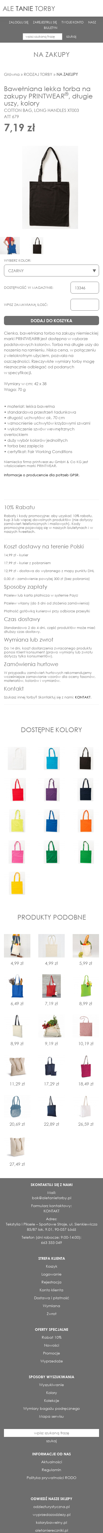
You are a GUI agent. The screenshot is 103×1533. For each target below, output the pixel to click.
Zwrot (52, 1313)
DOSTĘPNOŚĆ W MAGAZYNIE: (28, 287)
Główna (12, 74)
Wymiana (51, 1305)
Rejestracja (51, 1281)
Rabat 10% (52, 1337)
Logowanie (51, 1274)
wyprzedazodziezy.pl (52, 1514)
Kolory (51, 1392)
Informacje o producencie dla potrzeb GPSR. (41, 475)
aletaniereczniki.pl (51, 1530)
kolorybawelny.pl (51, 1522)
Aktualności (51, 1461)
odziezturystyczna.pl (51, 1506)
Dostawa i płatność (51, 1297)
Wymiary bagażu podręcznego (51, 1408)
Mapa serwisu (51, 1416)
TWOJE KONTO (72, 22)
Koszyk (51, 1266)
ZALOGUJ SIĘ (18, 22)
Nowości (51, 1345)
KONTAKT (83, 697)
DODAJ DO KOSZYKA (51, 320)
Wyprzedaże (51, 1360)
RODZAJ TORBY (38, 74)
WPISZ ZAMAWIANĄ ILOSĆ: (26, 304)
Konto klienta (51, 1289)
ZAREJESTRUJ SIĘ (45, 22)
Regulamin (51, 1469)
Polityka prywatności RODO (51, 1477)
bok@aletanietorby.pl (51, 1197)
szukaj (71, 36)
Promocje (51, 1353)
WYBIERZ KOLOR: (17, 260)
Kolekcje (51, 1400)
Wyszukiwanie (51, 1384)
